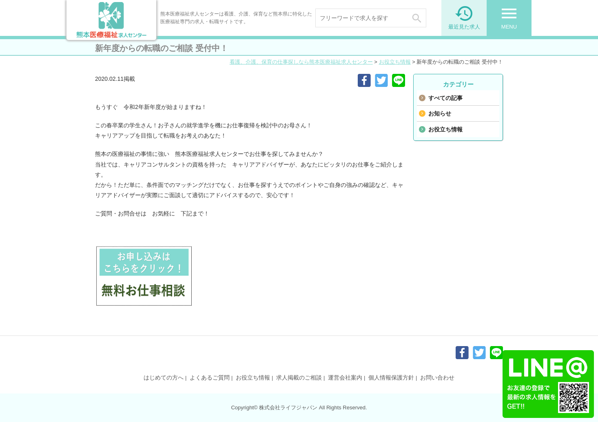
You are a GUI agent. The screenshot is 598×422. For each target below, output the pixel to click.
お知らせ (439, 113)
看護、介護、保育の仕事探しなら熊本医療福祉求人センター (301, 62)
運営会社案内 (345, 377)
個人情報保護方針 (391, 377)
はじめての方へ (164, 377)
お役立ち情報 (395, 62)
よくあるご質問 (210, 377)
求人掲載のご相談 (299, 377)
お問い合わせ (437, 377)
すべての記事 (445, 98)
